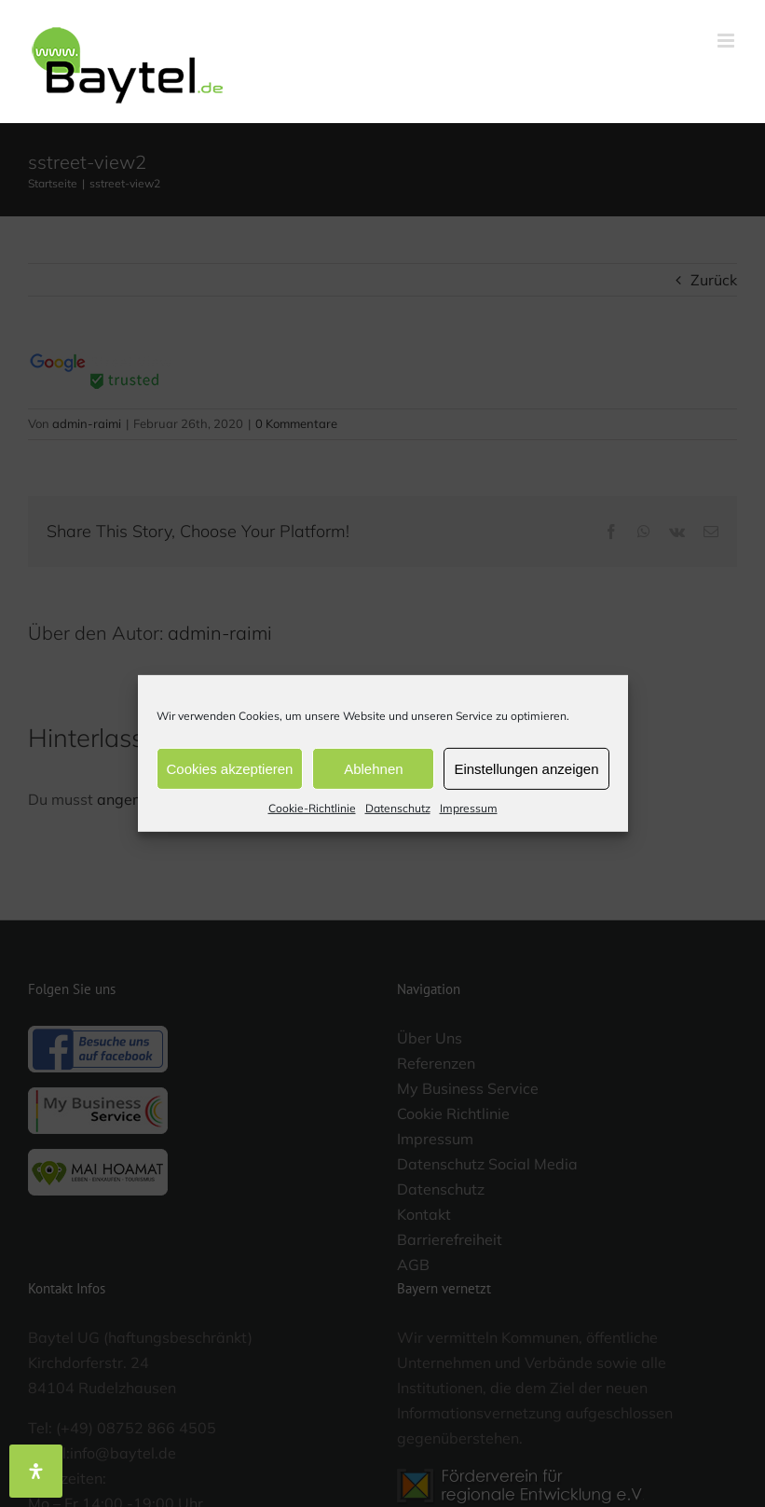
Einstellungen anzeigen (526, 768)
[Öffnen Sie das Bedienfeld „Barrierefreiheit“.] (35, 1471)
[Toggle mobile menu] (727, 40)
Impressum (469, 808)
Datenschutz (397, 808)
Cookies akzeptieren (230, 768)
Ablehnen (373, 768)
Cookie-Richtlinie (312, 808)
